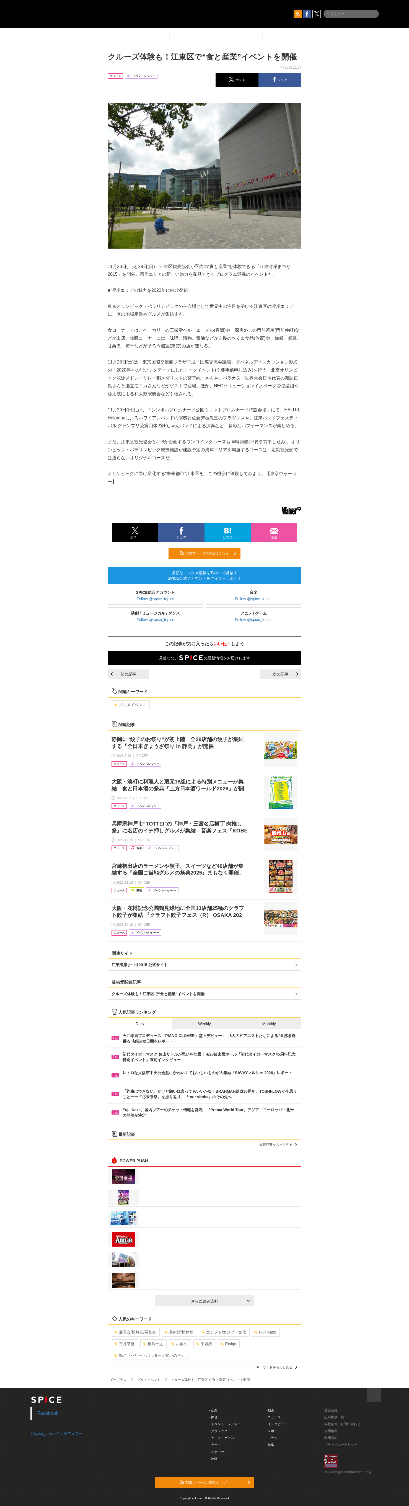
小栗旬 (179, 1344)
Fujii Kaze (265, 1332)
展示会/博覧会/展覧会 (135, 1332)
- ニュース (273, 1417)
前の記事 (123, 674)
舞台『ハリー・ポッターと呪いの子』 (149, 1355)
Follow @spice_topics (155, 599)
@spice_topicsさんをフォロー (56, 1433)
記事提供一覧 (334, 1417)
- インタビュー (277, 1424)
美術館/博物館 (178, 1332)
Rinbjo (228, 1344)
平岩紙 (204, 1344)
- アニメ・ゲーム (221, 1438)
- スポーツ (216, 1452)
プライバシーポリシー (341, 1445)
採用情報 (331, 1431)
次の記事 (285, 674)
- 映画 (213, 1459)
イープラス (118, 1380)
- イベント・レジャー (225, 1424)
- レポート (273, 1431)
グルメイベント (130, 705)
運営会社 (331, 1410)
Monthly (269, 1024)
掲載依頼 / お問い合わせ (342, 1424)
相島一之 (153, 1344)
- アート (215, 1445)
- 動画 (270, 1410)
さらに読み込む (220, 1301)
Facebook (48, 1413)
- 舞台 (213, 1417)
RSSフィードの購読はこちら (208, 553)
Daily (140, 1024)
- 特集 (270, 1445)
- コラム (272, 1438)
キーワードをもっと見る (276, 1367)
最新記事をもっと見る (278, 1145)
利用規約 (331, 1438)
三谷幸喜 (124, 1344)
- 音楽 (213, 1410)
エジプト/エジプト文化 (223, 1332)
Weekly (204, 1024)
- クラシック (218, 1431)
